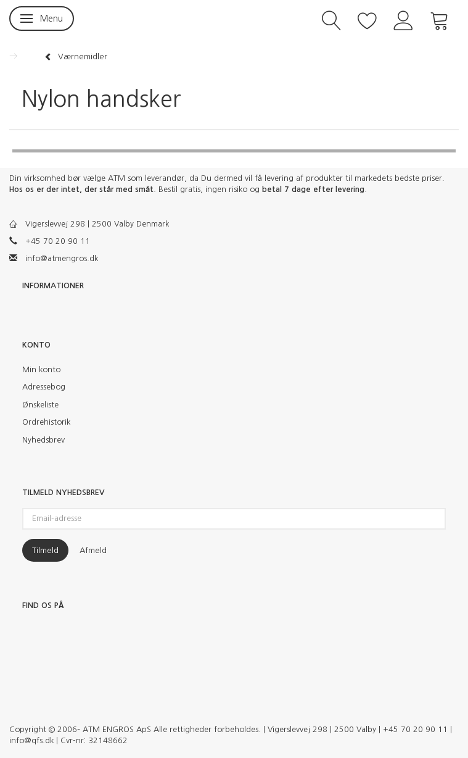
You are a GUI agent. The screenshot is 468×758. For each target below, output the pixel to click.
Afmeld (93, 550)
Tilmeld (45, 550)
